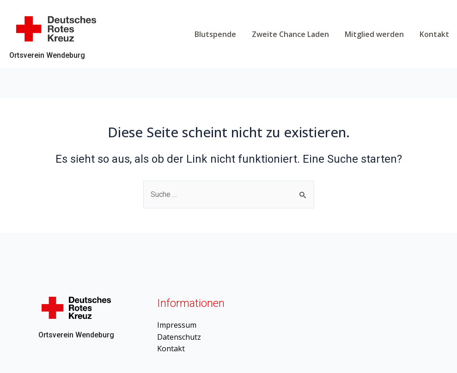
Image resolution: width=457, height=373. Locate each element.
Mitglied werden (374, 34)
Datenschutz (179, 337)
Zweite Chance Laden (290, 34)
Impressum (176, 325)
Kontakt (434, 34)
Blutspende (215, 34)
